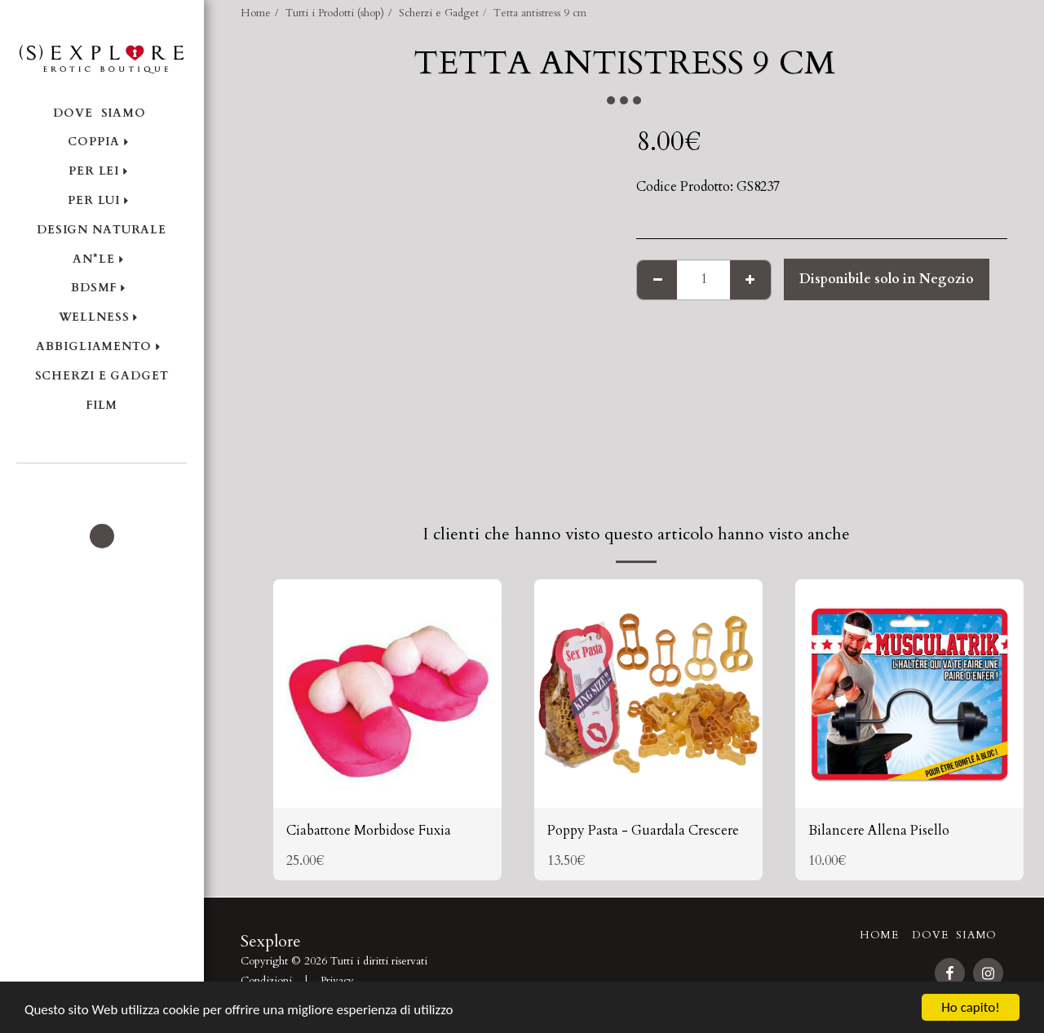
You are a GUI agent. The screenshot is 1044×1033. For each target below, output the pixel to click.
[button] (101, 485)
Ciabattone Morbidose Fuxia (368, 831)
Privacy (337, 980)
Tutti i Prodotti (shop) (334, 13)
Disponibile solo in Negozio (886, 279)
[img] (387, 693)
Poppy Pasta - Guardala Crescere (643, 831)
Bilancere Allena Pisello (878, 831)
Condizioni (266, 980)
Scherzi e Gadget (439, 13)
